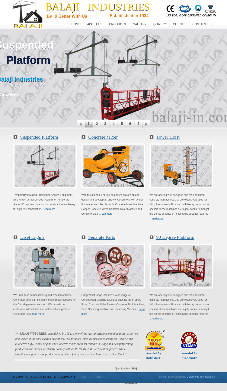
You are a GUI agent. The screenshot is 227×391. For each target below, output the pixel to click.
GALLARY (139, 24)
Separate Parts (101, 237)
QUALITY (159, 24)
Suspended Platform (39, 137)
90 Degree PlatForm (175, 237)
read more (49, 209)
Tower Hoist (168, 137)
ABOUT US (94, 24)
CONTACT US (202, 24)
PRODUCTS (117, 24)
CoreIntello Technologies (201, 376)
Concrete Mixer (103, 137)
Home (75, 24)
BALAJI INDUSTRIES (90, 376)
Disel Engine (32, 237)
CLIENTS (179, 24)
